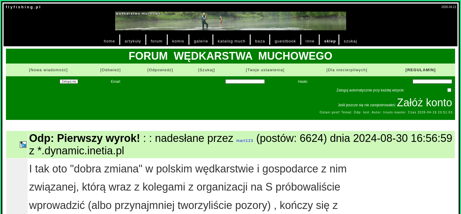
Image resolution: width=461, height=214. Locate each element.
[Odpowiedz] (160, 70)
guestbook (285, 41)
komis (178, 41)
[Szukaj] (206, 70)
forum (157, 41)
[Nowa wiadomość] (48, 70)
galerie (201, 41)
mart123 (244, 140)
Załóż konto (424, 102)
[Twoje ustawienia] (265, 70)
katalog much (231, 41)
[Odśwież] (110, 70)
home (109, 41)
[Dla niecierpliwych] (347, 70)
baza (260, 41)
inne (310, 41)
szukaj (350, 41)
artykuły (133, 41)
